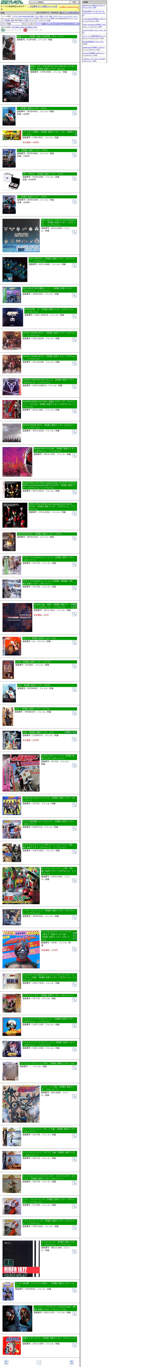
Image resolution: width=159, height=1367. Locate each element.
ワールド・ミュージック (15, 18)
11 (51, 24)
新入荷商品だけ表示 (31, 27)
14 (58, 24)
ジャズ (75, 16)
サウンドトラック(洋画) (31, 18)
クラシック (3, 18)
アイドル (15, 16)
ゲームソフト (33, 20)
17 (65, 24)
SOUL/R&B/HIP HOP (61, 18)
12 (54, 24)
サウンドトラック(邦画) (47, 18)
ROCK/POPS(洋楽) (28, 16)
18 (67, 24)
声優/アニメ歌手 (23, 20)
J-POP (20, 16)
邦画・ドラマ (44, 16)
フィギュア (42, 20)
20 (71, 24)
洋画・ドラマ (53, 16)
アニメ (37, 16)
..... (49, 24)
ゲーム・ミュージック (65, 16)
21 (73, 24)
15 (60, 24)
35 (78, 24)
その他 (48, 20)
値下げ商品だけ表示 (18, 27)
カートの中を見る (70, 13)
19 (69, 24)
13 (56, 24)
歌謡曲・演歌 (10, 20)
